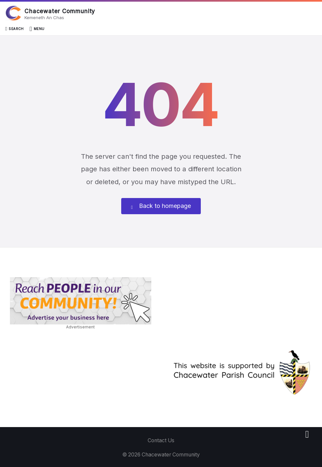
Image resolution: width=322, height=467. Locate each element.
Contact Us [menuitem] (161, 440)
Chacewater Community (59, 11)
